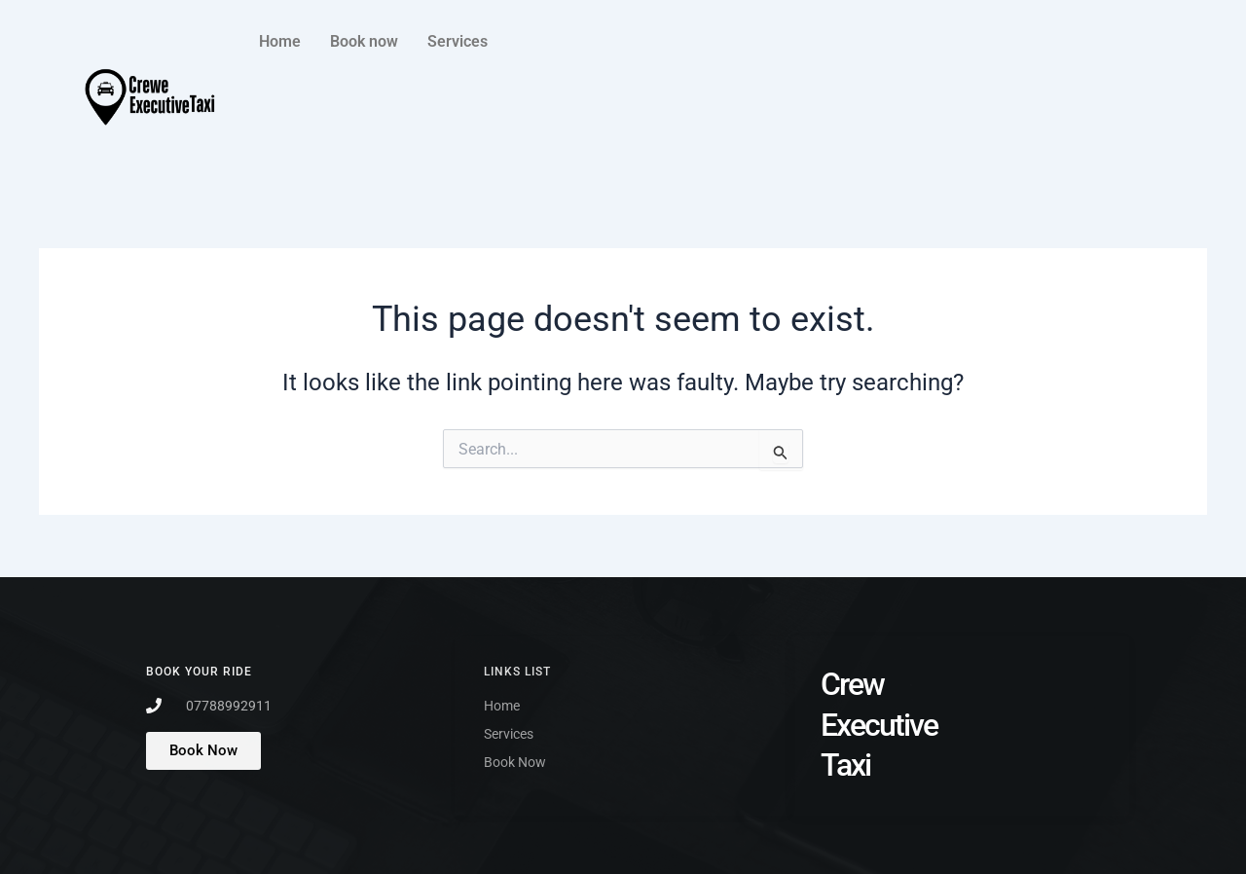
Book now (364, 41)
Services (457, 41)
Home (280, 41)
